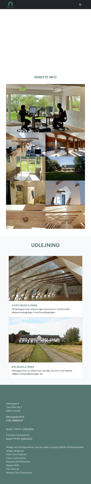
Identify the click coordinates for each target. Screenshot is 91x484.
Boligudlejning (23, 367)
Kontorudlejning (25, 305)
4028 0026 (26, 438)
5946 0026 (28, 428)
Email (9, 428)
